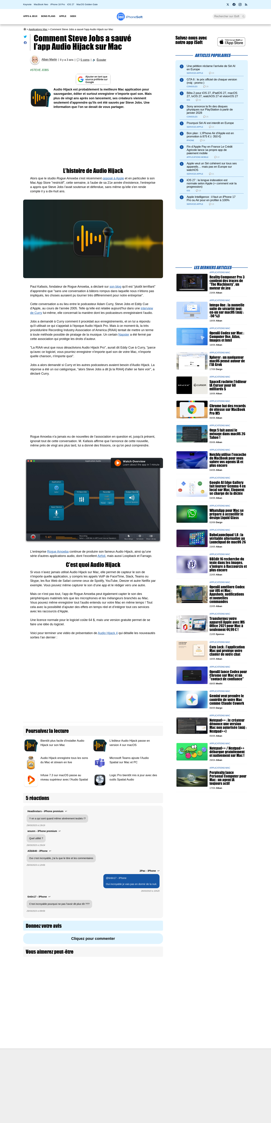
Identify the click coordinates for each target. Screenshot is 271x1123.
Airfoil (101, 556)
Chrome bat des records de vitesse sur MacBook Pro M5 (227, 409)
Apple (62, 16)
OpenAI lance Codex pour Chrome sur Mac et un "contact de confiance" (228, 675)
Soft (134, 17)
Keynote (27, 4)
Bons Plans (48, 16)
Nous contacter (118, 1066)
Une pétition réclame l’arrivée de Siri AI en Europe (211, 67)
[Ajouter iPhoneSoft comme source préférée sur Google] (93, 79)
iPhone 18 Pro (57, 4)
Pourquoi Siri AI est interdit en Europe (210, 123)
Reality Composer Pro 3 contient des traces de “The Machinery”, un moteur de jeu (227, 282)
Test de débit (117, 1079)
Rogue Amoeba (58, 551)
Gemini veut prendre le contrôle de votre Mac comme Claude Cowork (226, 699)
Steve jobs (40, 70)
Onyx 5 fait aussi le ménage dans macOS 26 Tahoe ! (227, 433)
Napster (123, 334)
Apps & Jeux (30, 16)
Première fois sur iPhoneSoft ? (72, 1066)
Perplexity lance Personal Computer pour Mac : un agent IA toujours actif (227, 778)
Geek (73, 16)
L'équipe (60, 1079)
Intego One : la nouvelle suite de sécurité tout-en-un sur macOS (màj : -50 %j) (226, 310)
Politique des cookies (67, 1092)
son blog (115, 286)
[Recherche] (229, 16)
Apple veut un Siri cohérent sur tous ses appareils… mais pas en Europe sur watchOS (212, 167)
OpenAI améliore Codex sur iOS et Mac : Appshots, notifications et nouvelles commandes (227, 594)
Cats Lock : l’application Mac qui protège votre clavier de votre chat (227, 650)
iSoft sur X (170, 1079)
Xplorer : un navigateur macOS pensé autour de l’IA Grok (227, 360)
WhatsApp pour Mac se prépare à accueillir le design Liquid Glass (226, 514)
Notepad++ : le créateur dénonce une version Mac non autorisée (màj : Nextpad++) (227, 726)
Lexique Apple (118, 1086)
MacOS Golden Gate (87, 4)
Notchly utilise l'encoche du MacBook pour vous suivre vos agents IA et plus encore (227, 460)
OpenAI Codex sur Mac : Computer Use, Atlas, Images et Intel (226, 336)
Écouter (101, 59)
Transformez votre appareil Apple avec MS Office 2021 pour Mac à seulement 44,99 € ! (227, 624)
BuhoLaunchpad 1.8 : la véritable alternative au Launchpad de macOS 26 (227, 538)
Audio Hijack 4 (108, 633)
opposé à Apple (113, 178)
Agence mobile (173, 1066)
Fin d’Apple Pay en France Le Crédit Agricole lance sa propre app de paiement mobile (209, 150)
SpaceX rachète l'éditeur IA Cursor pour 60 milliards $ (227, 385)
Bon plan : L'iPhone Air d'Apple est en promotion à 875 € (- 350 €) (210, 135)
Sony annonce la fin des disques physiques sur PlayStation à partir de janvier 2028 (210, 110)
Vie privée (61, 1086)
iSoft (58, 1073)
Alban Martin (49, 59)
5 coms (85, 59)
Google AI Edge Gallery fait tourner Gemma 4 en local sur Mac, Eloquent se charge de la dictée (227, 488)
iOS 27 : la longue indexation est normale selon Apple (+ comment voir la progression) (212, 183)
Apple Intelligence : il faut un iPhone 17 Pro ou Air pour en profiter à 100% (211, 198)
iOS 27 (70, 4)
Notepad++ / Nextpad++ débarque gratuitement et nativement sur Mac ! (227, 751)
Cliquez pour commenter (93, 938)
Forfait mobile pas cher (122, 1073)
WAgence (170, 1073)
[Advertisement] (93, 138)
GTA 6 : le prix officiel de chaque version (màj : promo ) (212, 81)
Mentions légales (65, 1099)
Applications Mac (38, 29)
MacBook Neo (41, 4)
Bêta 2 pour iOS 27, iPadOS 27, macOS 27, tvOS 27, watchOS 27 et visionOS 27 (212, 94)
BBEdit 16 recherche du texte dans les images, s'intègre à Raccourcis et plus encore (228, 564)
